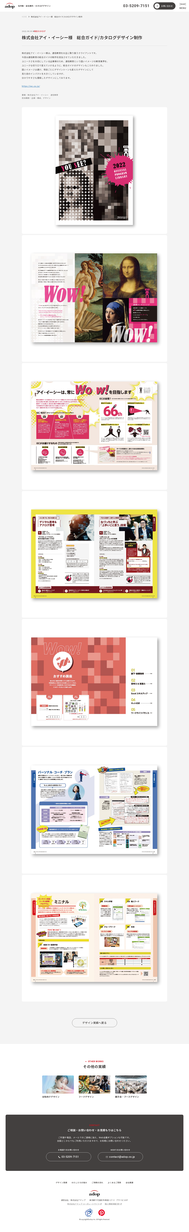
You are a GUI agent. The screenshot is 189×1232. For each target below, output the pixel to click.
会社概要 (129, 1182)
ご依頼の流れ (97, 1182)
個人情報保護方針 (112, 1204)
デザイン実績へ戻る (94, 1023)
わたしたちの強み (79, 1182)
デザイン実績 (61, 1182)
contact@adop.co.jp (120, 1156)
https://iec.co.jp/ (31, 86)
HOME (24, 17)
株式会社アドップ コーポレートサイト (83, 1204)
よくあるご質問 (114, 1182)
